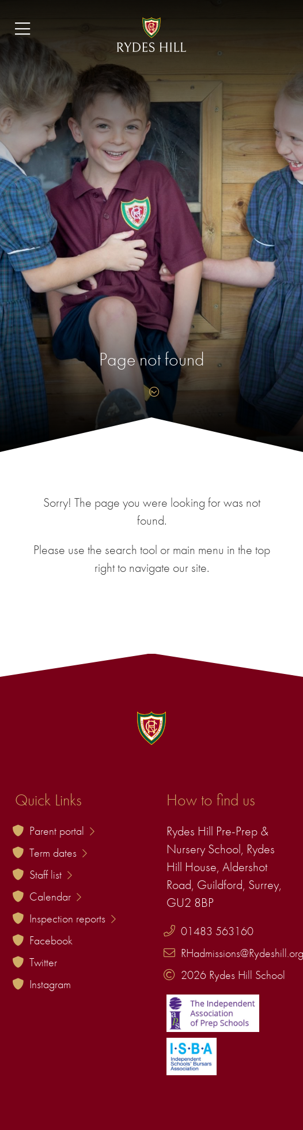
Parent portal (61, 830)
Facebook (51, 940)
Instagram (50, 984)
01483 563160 (217, 931)
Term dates (58, 852)
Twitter (43, 962)
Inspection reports (72, 918)
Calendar (55, 896)
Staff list (50, 874)
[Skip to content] (151, 391)
